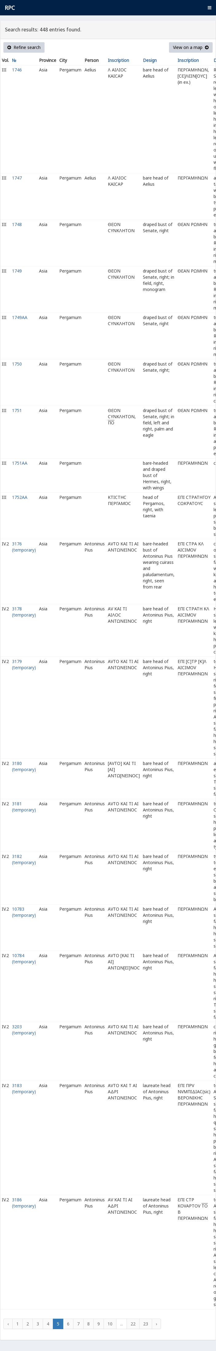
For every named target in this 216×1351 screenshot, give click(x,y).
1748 (17, 224)
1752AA (19, 497)
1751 (17, 410)
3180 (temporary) (24, 766)
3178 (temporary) (24, 612)
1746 (17, 70)
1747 (17, 178)
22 (133, 1324)
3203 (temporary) (24, 1030)
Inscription (118, 60)
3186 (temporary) (24, 1203)
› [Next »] (156, 1324)
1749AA (19, 317)
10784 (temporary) (24, 959)
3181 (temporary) (24, 807)
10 (110, 1324)
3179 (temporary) (24, 664)
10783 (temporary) (24, 912)
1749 (17, 271)
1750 (17, 364)
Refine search (24, 47)
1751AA (19, 463)
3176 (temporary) (24, 547)
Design (150, 60)
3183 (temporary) (24, 1088)
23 (145, 1324)
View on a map (191, 47)
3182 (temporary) (24, 859)
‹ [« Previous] (8, 1324)
